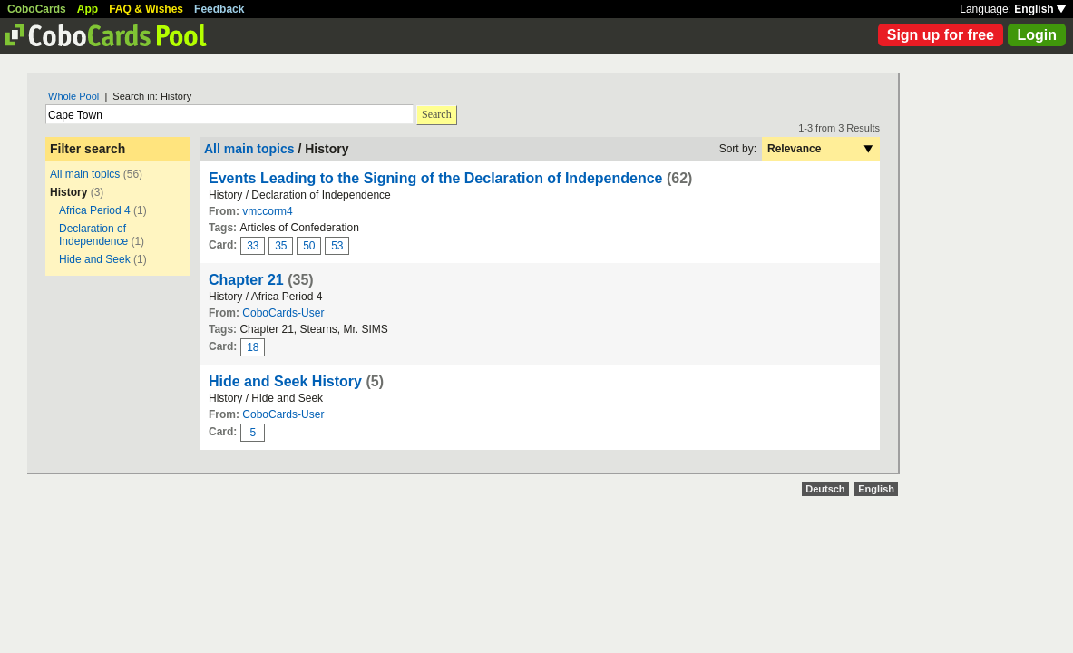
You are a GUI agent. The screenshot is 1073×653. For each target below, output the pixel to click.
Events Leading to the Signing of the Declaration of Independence (436, 178)
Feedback (219, 9)
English (1040, 9)
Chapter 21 (246, 280)
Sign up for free (940, 35)
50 (309, 245)
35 (281, 245)
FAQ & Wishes (146, 9)
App (87, 9)
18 (252, 347)
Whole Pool (73, 96)
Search (437, 114)
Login (1037, 35)
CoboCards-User (283, 313)
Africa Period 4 (95, 210)
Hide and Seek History (285, 381)
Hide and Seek (95, 259)
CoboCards (36, 9)
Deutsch (824, 488)
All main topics (85, 174)
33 (252, 245)
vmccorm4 (267, 211)
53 (337, 245)
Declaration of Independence (93, 235)
